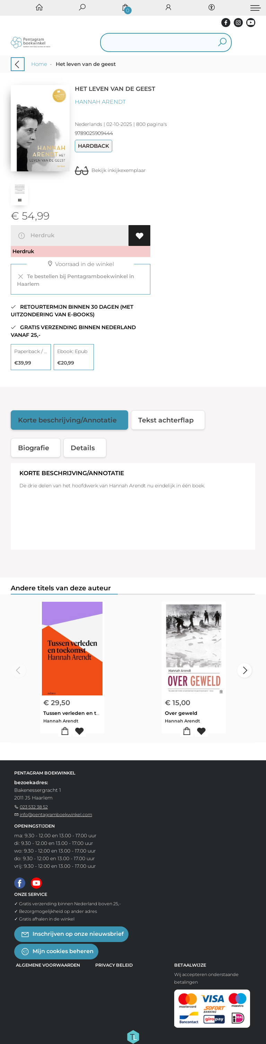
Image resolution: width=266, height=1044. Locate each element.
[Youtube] (36, 882)
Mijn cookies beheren (57, 951)
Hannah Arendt (100, 102)
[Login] (168, 7)
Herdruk (35, 235)
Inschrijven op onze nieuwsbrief (72, 934)
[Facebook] (19, 882)
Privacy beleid (114, 965)
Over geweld (181, 713)
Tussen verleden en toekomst (80, 713)
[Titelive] (133, 1036)
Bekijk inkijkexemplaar (110, 170)
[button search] (222, 42)
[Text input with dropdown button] (155, 42)
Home (39, 64)
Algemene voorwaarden (48, 965)
